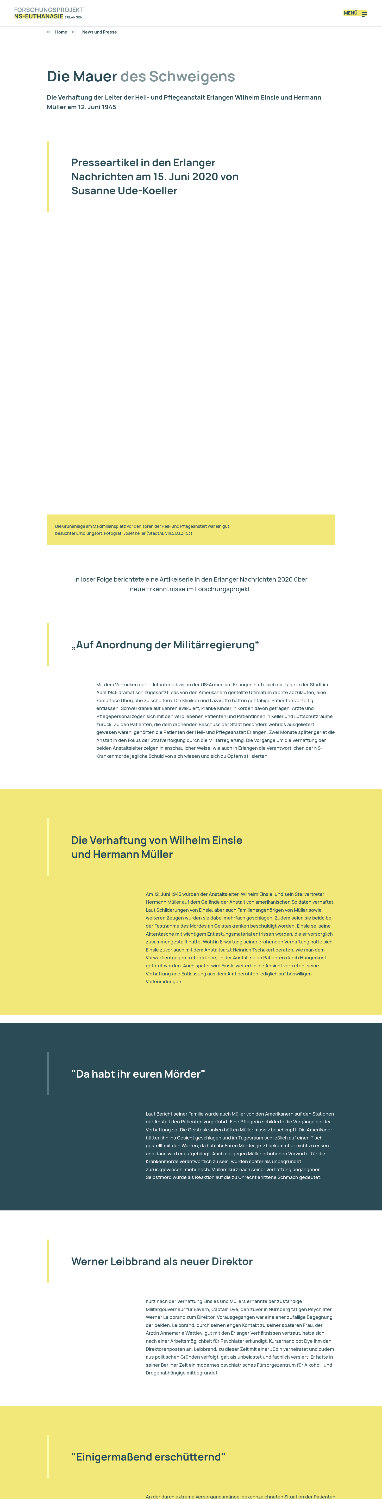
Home (61, 35)
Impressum (223, 1441)
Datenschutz (187, 1441)
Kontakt (155, 1441)
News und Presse (97, 35)
